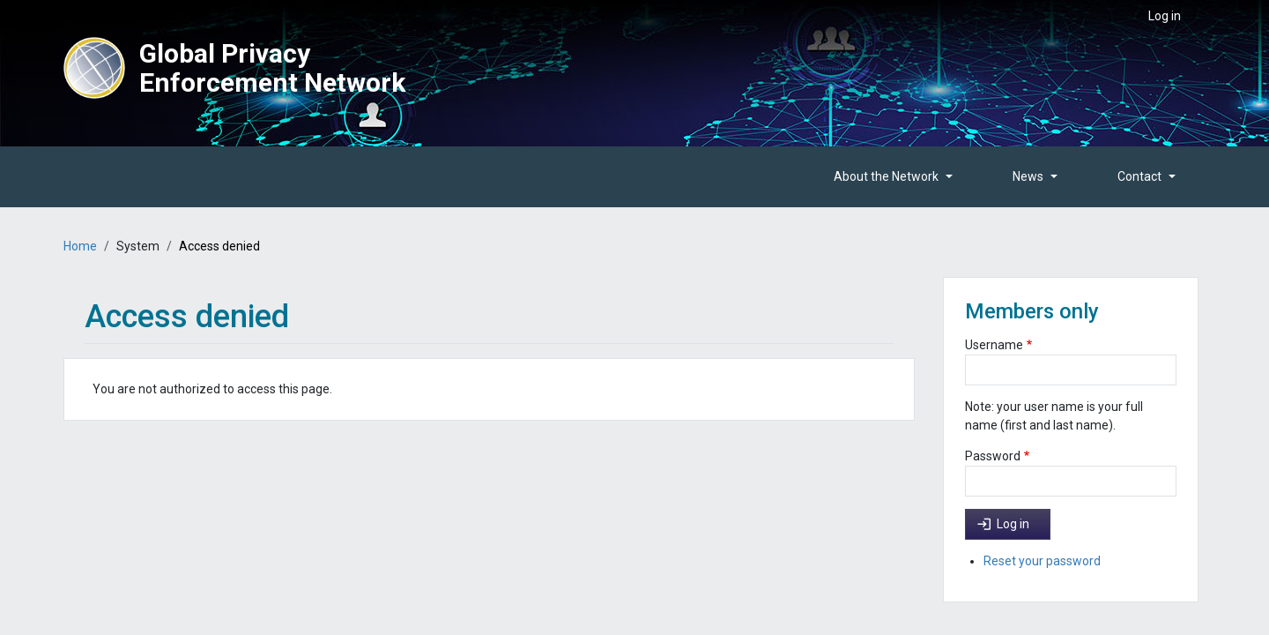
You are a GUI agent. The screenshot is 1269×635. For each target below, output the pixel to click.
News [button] (1028, 176)
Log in (1164, 16)
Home (80, 246)
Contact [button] (1139, 176)
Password (992, 456)
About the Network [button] (886, 176)
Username (994, 345)
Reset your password (1042, 561)
